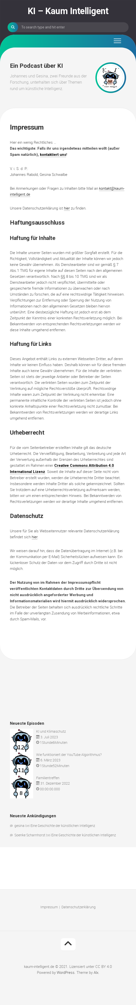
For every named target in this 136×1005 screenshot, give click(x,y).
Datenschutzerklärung (78, 907)
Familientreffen (47, 777)
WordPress (66, 972)
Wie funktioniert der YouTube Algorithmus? (69, 754)
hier (67, 208)
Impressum (49, 907)
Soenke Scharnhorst (29, 835)
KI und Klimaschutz (51, 731)
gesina (19, 825)
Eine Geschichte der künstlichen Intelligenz (62, 825)
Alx (96, 972)
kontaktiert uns (53, 154)
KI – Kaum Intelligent (68, 11)
